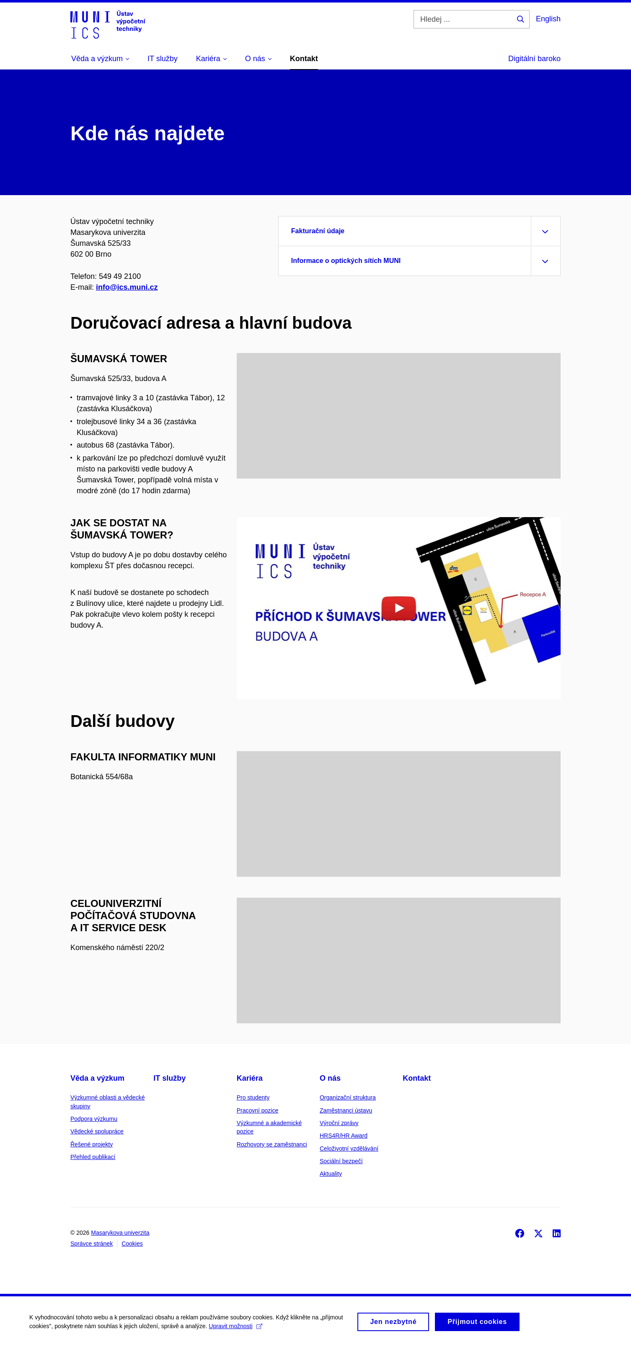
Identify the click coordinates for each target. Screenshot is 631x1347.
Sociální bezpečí (341, 1161)
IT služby (169, 1078)
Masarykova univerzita (120, 1232)
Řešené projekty (91, 1144)
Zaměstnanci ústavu (346, 1110)
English (548, 19)
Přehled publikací (92, 1157)
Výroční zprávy (339, 1123)
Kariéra (250, 1078)
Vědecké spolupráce (97, 1131)
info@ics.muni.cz (127, 287)
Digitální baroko (534, 58)
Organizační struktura (348, 1097)
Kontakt (417, 1078)
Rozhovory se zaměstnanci (272, 1144)
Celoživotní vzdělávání (349, 1148)
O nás (330, 1078)
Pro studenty (253, 1097)
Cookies (132, 1243)
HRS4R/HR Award (343, 1135)
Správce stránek (91, 1243)
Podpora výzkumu (93, 1118)
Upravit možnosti (235, 1329)
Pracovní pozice (258, 1110)
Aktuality (331, 1173)
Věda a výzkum (97, 1078)
